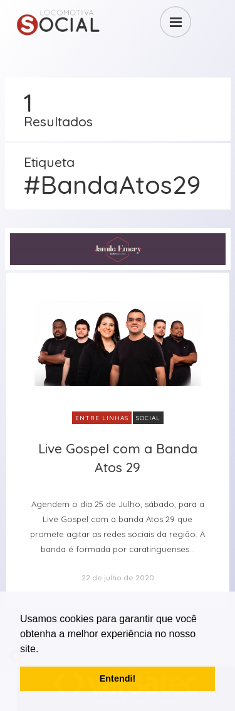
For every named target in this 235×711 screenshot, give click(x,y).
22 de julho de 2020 (117, 577)
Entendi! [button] (118, 678)
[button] (43, 650)
